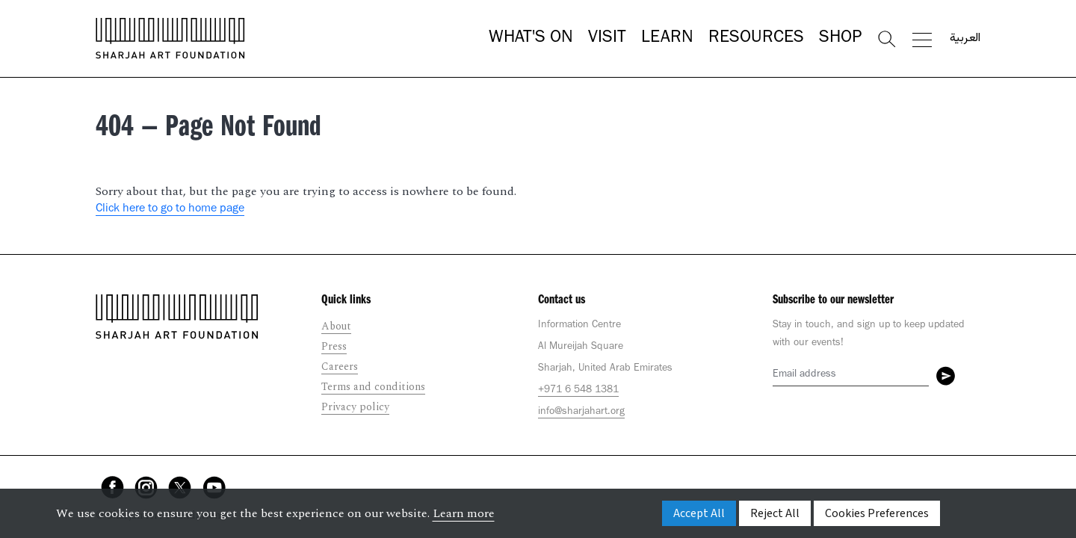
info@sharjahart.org (581, 412)
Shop (840, 38)
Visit (607, 38)
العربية (965, 39)
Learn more (464, 513)
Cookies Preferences (877, 513)
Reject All (775, 513)
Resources (756, 38)
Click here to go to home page (170, 209)
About (336, 326)
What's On (531, 38)
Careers (339, 366)
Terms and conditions (373, 387)
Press (334, 346)
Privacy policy (355, 407)
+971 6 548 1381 (578, 391)
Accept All (699, 513)
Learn (667, 38)
